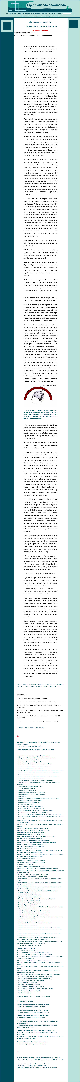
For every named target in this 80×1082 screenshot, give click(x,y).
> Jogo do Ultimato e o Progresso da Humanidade (31, 866)
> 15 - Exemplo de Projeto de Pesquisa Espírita (30, 986)
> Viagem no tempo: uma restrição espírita (29, 945)
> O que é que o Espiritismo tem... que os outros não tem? (33, 913)
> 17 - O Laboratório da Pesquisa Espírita (29, 990)
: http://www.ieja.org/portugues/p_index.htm (31, 727)
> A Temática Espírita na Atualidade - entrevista (30, 921)
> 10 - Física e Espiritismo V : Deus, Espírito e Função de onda (34, 976)
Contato (58, 13)
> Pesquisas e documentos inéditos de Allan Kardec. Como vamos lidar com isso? (40, 907)
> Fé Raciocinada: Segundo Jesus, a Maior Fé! (30, 834)
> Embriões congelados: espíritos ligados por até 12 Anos (33, 1012)
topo (18, 736)
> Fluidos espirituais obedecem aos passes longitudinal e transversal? (36, 842)
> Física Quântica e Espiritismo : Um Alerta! (29, 838)
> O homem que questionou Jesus (26, 848)
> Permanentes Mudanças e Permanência (29, 903)
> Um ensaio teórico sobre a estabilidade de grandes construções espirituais (38, 927)
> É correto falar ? (25, 804)
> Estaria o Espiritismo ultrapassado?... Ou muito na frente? (34, 812)
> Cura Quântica (21, 796)
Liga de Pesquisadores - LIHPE (29, 16)
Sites (49, 13)
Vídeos (53, 13)
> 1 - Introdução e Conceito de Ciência (28, 950)
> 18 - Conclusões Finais (24, 992)
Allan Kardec (22, 1065)
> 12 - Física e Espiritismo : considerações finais (30, 980)
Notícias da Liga (45, 16)
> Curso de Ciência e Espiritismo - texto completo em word (33, 996)
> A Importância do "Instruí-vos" (26, 858)
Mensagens (56, 16)
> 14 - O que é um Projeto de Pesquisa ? (28, 984)
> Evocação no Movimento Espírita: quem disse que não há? (34, 828)
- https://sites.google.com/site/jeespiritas (29, 746)
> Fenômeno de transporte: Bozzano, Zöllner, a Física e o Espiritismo (36, 836)
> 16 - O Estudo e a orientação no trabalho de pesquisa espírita (35, 988)
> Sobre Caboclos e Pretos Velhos (26, 919)
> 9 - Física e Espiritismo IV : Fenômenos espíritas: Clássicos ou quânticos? (38, 974)
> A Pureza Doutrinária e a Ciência (27, 909)
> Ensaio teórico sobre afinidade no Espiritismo (30, 808)
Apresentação (13, 13)
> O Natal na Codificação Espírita (26, 892)
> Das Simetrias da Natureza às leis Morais (29, 800)
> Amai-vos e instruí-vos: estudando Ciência (29, 760)
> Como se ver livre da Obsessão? (27, 790)
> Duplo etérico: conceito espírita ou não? (29, 802)
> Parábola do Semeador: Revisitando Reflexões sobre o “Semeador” (36, 899)
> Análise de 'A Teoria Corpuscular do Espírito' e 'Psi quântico (34, 764)
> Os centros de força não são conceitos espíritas (31, 1017)
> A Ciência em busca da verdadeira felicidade (30, 778)
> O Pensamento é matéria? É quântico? (28, 901)
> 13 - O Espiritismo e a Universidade (27, 982)
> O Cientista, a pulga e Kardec (26, 788)
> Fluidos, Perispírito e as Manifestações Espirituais (31, 844)
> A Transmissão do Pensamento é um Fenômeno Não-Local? (34, 923)
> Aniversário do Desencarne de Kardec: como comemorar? (34, 766)
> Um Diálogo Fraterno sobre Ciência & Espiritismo (31, 1006)
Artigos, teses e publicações (26, 13)
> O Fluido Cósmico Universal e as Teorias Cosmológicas (33, 840)
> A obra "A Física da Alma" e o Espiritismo (29, 894)
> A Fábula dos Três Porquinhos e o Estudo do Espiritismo (33, 830)
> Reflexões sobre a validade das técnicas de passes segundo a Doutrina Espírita (40, 917)
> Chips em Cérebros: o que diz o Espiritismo (30, 786)
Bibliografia (38, 13)
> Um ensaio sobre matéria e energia (27, 925)
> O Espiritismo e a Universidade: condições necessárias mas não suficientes (39, 814)
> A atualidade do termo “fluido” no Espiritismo (30, 768)
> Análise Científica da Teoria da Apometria (29, 762)
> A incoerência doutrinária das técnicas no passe (31, 860)
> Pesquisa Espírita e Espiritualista (27, 905)
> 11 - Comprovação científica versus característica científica (34, 978)
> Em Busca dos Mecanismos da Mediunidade (30, 806)
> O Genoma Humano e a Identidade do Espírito (30, 846)
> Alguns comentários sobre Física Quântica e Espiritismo (33, 756)
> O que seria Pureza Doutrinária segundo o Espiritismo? (33, 915)
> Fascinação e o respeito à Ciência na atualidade (31, 832)
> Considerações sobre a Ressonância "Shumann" (31, 794)
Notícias (44, 13)
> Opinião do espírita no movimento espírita (29, 897)
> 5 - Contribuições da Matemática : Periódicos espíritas (32, 960)
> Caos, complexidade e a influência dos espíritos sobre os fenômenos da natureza (40, 770)
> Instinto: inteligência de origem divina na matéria (31, 1044)
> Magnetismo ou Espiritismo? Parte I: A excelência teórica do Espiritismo (37, 868)
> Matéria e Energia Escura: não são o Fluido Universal (32, 874)
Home (6, 13)
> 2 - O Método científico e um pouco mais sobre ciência (33, 952)
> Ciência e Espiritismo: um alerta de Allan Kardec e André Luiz (35, 780)
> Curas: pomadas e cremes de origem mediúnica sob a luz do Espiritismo (38, 798)
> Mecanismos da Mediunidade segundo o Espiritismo (32, 876)
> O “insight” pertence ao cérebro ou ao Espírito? (31, 862)
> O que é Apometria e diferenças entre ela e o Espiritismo (33, 911)
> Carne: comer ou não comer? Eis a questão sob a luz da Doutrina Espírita (38, 776)
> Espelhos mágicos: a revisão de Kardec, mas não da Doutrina (35, 810)
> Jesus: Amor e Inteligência (25, 864)
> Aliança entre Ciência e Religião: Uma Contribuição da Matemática (36, 758)
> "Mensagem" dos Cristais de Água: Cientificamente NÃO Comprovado (37, 890)
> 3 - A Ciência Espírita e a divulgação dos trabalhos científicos (35, 954)
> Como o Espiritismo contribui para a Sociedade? (31, 792)
